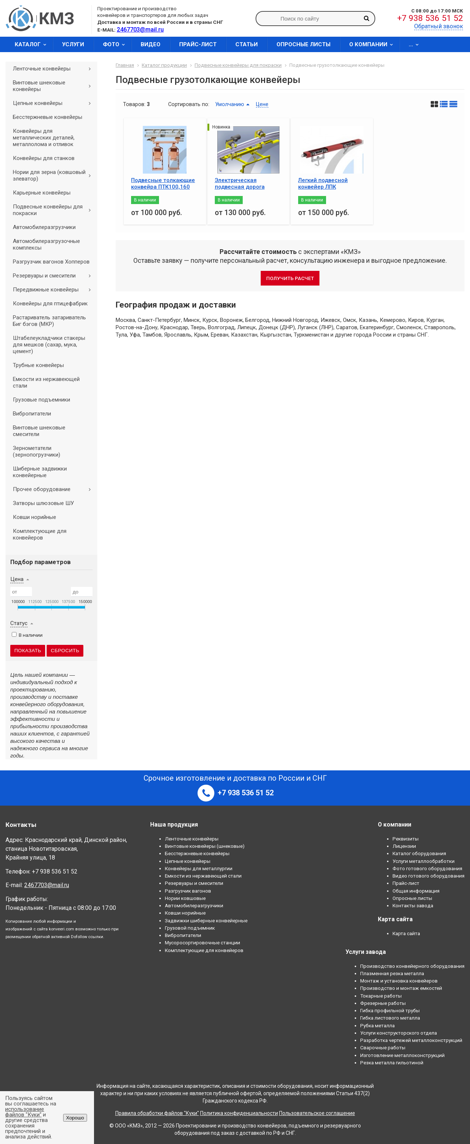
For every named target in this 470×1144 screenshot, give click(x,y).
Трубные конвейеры (38, 365)
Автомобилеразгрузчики (44, 227)
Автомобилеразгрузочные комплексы (46, 244)
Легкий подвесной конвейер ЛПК (323, 183)
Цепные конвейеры (54, 103)
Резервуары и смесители (54, 275)
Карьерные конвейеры (41, 192)
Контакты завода (413, 905)
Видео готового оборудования (428, 876)
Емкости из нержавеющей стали (46, 382)
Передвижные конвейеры (54, 289)
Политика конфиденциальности (239, 1113)
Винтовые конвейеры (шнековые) (205, 846)
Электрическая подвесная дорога (240, 183)
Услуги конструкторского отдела (398, 1033)
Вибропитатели (32, 413)
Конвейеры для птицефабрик (50, 303)
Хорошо (75, 1118)
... (416, 44)
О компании (373, 44)
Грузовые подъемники (41, 399)
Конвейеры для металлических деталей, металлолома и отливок (44, 138)
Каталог (33, 44)
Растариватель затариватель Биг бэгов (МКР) (49, 320)
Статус (19, 623)
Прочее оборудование (54, 489)
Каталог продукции (164, 65)
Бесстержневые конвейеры (47, 117)
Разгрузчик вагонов (188, 891)
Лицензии (404, 846)
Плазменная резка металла (392, 973)
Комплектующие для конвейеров (39, 534)
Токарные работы (381, 996)
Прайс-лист (198, 44)
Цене (262, 104)
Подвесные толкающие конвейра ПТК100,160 (163, 183)
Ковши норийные (34, 517)
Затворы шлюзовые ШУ (43, 503)
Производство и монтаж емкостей (401, 988)
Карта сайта (406, 933)
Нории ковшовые (185, 898)
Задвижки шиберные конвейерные (206, 920)
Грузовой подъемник (190, 928)
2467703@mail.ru (46, 885)
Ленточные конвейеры (54, 68)
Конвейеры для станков (44, 158)
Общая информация (416, 891)
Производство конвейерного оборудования (412, 966)
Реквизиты (406, 839)
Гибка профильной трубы (390, 1010)
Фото (116, 44)
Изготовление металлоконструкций (402, 1055)
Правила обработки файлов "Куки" (157, 1113)
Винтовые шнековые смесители (39, 430)
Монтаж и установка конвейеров (399, 981)
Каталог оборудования (419, 853)
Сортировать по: (188, 104)
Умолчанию (229, 104)
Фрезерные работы (383, 1003)
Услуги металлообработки (424, 861)
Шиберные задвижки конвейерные (40, 472)
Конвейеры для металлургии (198, 868)
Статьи (246, 44)
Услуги (73, 44)
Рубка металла (377, 1025)
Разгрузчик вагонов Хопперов (51, 261)
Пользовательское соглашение (317, 1113)
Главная (125, 65)
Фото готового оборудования (427, 868)
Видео (150, 44)
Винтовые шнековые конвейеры (54, 85)
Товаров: (134, 104)
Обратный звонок (438, 26)
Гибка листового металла (390, 1018)
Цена (17, 579)
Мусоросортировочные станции (202, 942)
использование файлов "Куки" (24, 1112)
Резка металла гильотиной (391, 1062)
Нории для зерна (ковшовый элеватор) (54, 175)
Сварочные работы (382, 1047)
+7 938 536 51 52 (430, 18)
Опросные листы (303, 44)
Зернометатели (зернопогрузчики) (36, 451)
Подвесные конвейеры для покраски (54, 210)
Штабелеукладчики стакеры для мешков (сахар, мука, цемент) (49, 345)
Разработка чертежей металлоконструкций (411, 1040)
